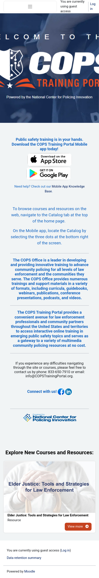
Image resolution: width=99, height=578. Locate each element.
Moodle (29, 571)
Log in (92, 6)
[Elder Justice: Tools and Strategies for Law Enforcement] (49, 487)
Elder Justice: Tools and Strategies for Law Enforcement (47, 515)
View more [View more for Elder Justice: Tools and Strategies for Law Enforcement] (78, 526)
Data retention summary (24, 558)
